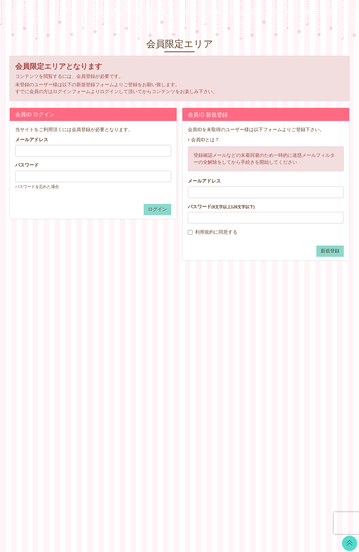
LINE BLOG (309, 331)
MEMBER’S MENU (322, 12)
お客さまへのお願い (232, 381)
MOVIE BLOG (168, 354)
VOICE (160, 363)
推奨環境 (220, 390)
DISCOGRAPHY (187, 12)
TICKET (161, 372)
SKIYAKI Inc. (232, 512)
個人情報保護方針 (229, 372)
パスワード (27, 165)
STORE (274, 12)
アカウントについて (232, 345)
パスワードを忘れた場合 (37, 186)
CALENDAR (166, 336)
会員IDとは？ (205, 139)
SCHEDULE (156, 12)
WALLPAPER (167, 327)
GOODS (161, 381)
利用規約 (204, 232)
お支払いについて (229, 336)
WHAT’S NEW (109, 12)
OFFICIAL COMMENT (176, 345)
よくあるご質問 (227, 399)
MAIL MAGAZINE (246, 12)
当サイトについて (229, 327)
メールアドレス (31, 139)
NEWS (134, 12)
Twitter (304, 322)
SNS (290, 12)
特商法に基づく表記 (232, 363)
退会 (215, 408)
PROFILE (216, 12)
